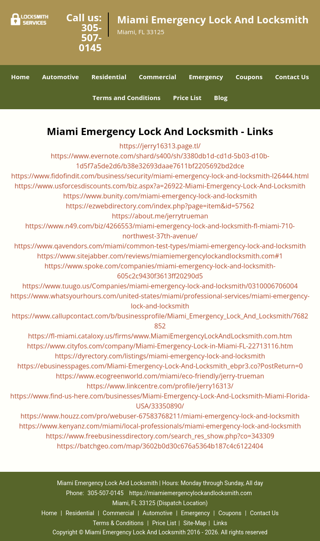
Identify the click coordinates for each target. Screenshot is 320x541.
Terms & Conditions (118, 523)
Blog (221, 97)
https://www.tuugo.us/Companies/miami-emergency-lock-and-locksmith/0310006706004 (160, 286)
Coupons (248, 77)
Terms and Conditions (126, 97)
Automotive (60, 77)
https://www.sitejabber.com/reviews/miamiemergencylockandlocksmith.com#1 (160, 255)
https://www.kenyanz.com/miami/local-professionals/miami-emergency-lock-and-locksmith (160, 426)
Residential (108, 77)
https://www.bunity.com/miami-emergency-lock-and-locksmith (160, 195)
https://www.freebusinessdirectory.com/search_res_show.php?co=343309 (160, 436)
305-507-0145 (90, 37)
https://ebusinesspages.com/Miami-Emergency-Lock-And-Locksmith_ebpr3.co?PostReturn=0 (159, 366)
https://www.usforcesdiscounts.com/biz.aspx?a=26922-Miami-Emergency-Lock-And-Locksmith (160, 185)
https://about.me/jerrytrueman (160, 215)
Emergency (206, 77)
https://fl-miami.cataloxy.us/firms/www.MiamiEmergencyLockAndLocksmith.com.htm (160, 336)
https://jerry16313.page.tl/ (160, 145)
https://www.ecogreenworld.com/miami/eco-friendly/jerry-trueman (160, 376)
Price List (187, 97)
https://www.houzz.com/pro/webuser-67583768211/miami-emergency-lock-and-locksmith (160, 416)
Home (20, 77)
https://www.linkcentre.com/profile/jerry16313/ (160, 386)
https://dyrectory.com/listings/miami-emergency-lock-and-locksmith (160, 356)
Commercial (157, 77)
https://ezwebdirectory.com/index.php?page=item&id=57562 (160, 205)
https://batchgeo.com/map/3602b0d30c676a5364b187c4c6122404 (160, 446)
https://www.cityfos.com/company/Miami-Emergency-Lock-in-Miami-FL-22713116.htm (160, 346)
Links (220, 523)
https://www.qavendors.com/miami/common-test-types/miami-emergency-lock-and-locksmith (160, 245)
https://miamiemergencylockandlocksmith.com (190, 493)
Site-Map (194, 523)
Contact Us (292, 77)
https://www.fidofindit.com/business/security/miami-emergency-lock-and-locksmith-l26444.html (160, 175)
